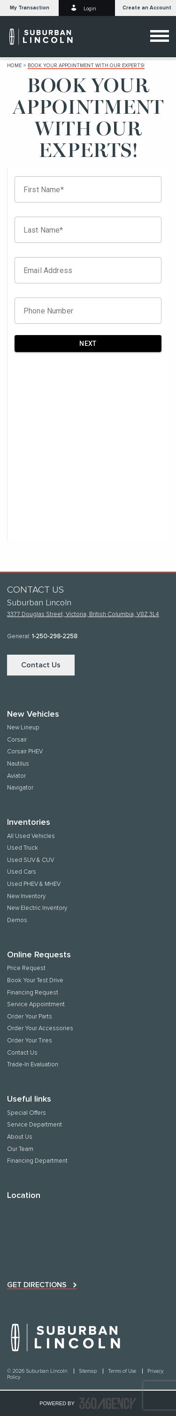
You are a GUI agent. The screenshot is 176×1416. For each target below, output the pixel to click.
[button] (29, 8)
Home (14, 65)
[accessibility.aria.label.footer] (108, 1403)
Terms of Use (123, 1371)
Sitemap (88, 1371)
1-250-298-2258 (54, 637)
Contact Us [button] (41, 665)
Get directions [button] (37, 1285)
